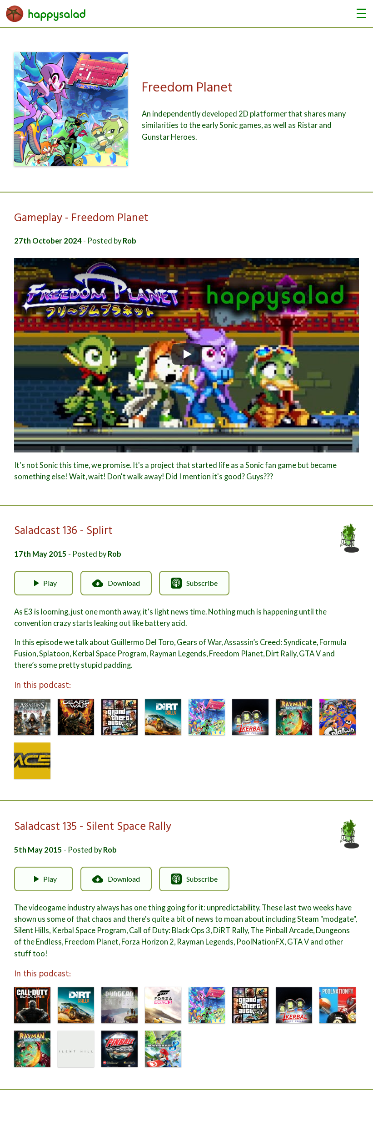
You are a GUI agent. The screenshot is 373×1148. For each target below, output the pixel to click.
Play (43, 583)
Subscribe (194, 583)
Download (116, 583)
